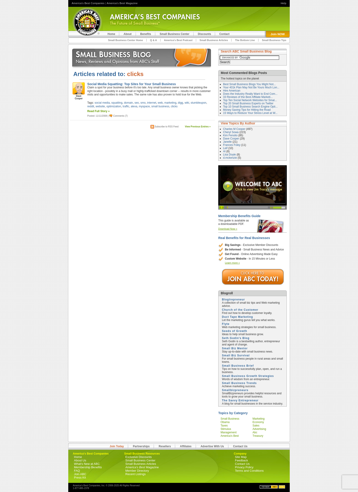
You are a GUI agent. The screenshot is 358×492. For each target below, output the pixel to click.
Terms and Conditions (249, 470)
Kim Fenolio (230, 135)
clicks (174, 106)
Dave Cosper (231, 138)
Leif (225, 148)
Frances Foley (232, 145)
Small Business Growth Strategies (248, 376)
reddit (90, 106)
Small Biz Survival (236, 355)
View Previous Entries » (198, 126)
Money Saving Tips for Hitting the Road (247, 109)
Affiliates (186, 446)
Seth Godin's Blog (236, 338)
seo (136, 102)
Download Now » (227, 228)
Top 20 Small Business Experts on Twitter (248, 103)
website (100, 106)
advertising (259, 429)
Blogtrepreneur (233, 299)
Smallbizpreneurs (235, 390)
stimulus (226, 429)
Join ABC (80, 474)
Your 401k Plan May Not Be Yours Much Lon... (251, 87)
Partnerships (141, 446)
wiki (186, 102)
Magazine (142, 467)
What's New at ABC (87, 464)
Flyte (225, 324)
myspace (144, 106)
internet (151, 102)
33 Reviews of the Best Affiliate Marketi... (248, 97)
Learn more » (232, 262)
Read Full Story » (98, 111)
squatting (117, 102)
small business (160, 106)
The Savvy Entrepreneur (240, 400)
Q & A (153, 40)
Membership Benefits (88, 467)
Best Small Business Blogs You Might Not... (249, 84)
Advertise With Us (212, 446)
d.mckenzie (230, 157)
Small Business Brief (238, 365)
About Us (80, 460)
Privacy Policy (244, 467)
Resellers (165, 446)
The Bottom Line (245, 40)
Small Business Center (140, 460)
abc (255, 432)
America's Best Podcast (178, 40)
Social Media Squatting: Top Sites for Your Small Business (131, 84)
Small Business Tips (274, 40)
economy (258, 422)
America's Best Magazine (122, 3)
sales (256, 425)
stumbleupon (198, 102)
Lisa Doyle (230, 154)
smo (143, 102)
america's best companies (230, 437)
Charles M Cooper (234, 129)
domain (128, 102)
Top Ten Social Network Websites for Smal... (250, 100)
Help (283, 3)
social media (102, 102)
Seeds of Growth (234, 331)
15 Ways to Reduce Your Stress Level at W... (250, 113)
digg (180, 102)
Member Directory (137, 470)
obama (225, 422)
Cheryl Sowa (231, 132)
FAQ (77, 470)
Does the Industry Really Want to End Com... (250, 93)
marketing (170, 102)
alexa (134, 106)
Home (78, 457)
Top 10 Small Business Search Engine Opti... (250, 106)
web (160, 102)
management (229, 432)
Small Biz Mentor (235, 348)
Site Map (241, 457)
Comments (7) (120, 116)
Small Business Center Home (125, 40)
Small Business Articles (214, 40)
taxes (224, 425)
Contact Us (240, 446)
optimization (113, 106)
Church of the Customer (240, 309)
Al (224, 151)
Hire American (231, 90)
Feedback (241, 460)
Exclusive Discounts (138, 457)
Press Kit (80, 477)
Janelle (227, 141)
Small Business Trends (239, 383)
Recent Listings (135, 474)
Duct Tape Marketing (237, 316)
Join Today (117, 446)
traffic (126, 106)
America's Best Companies (88, 3)
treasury (258, 435)
